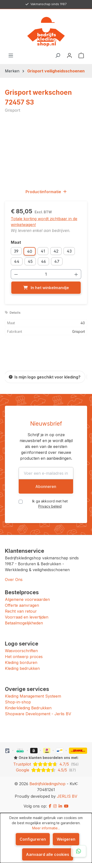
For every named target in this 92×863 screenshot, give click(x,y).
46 (43, 261)
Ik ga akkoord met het (50, 503)
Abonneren (45, 486)
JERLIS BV (67, 796)
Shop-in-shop (18, 702)
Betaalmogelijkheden (24, 622)
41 (43, 251)
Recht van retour (21, 611)
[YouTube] (66, 806)
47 (56, 261)
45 (30, 261)
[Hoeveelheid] (46, 274)
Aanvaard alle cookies (47, 854)
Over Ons (14, 579)
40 (29, 251)
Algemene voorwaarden (27, 599)
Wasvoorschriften (21, 650)
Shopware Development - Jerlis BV (38, 713)
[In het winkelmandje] (46, 287)
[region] (46, 150)
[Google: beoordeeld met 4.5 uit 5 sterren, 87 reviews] (46, 770)
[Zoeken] (58, 55)
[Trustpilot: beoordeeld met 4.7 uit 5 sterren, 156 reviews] (46, 764)
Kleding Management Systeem (33, 696)
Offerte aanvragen (22, 605)
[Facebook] (50, 806)
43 (69, 251)
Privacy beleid (50, 506)
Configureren (33, 839)
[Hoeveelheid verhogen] (76, 274)
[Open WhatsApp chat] (78, 851)
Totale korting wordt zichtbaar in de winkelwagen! (44, 221)
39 (16, 251)
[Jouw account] (69, 55)
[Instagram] (55, 806)
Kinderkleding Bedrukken (28, 707)
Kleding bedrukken (22, 668)
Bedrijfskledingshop (47, 783)
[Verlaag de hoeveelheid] (16, 274)
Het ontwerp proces (24, 656)
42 (55, 251)
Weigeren (66, 839)
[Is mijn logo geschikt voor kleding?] (44, 377)
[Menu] (11, 55)
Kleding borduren (21, 662)
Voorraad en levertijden (26, 617)
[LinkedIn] (60, 806)
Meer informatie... (46, 828)
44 (16, 261)
